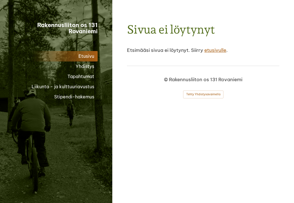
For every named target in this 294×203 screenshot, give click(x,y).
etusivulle (215, 50)
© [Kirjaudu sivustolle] (166, 79)
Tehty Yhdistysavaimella (203, 94)
